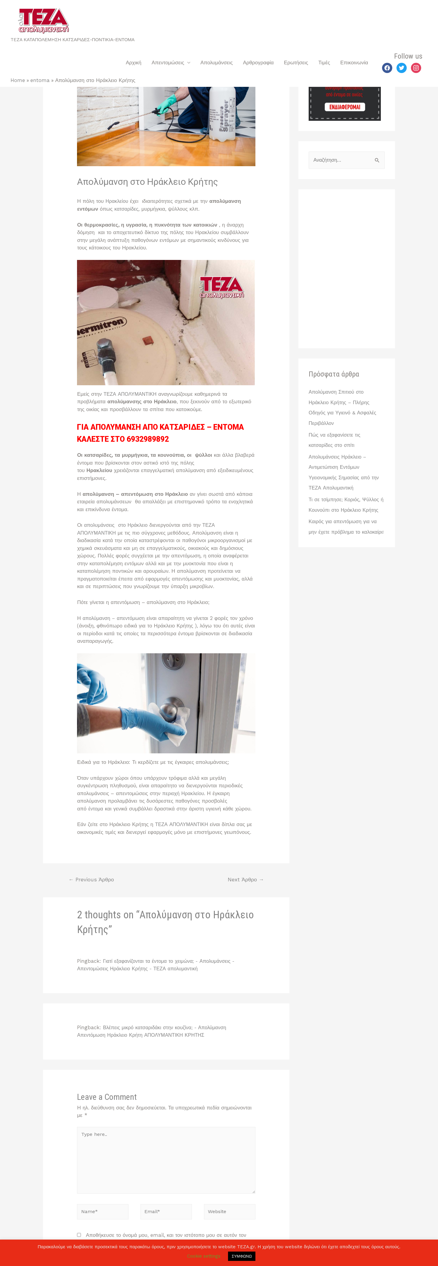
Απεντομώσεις (168, 62)
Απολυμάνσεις (216, 62)
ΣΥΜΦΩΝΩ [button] (242, 1256)
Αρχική (133, 62)
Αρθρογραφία (258, 62)
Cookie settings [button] (204, 1256)
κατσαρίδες (127, 209)
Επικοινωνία (354, 62)
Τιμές (324, 62)
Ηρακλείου (118, 201)
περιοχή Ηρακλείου (184, 793)
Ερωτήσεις (296, 62)
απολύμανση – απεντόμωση (116, 618)
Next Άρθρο (245, 880)
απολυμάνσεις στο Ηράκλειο (118, 525)
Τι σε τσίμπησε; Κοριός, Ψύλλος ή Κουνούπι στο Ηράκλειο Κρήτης (345, 508)
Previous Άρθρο (92, 880)
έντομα (97, 809)
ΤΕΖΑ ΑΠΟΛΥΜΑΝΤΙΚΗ (132, 394)
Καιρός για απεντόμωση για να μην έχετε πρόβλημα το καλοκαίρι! (344, 540)
